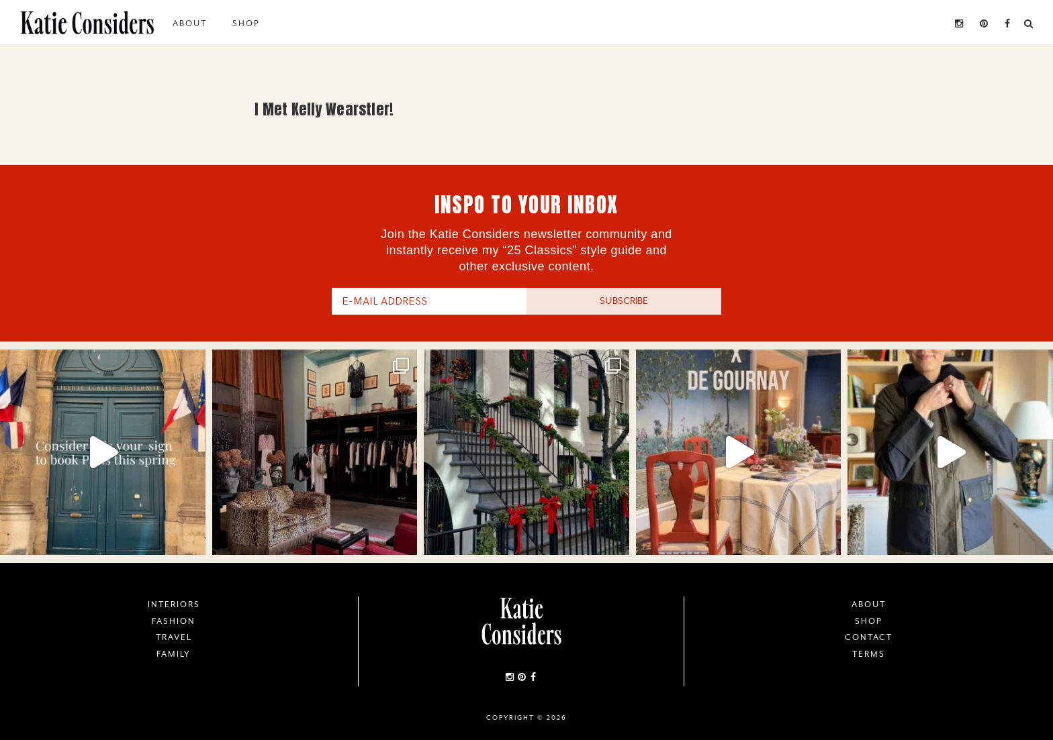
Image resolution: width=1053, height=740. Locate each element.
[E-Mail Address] (429, 301)
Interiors (174, 604)
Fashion (173, 621)
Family (173, 654)
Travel (174, 637)
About (190, 23)
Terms (868, 654)
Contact (868, 637)
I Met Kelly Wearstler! (324, 109)
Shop (246, 23)
